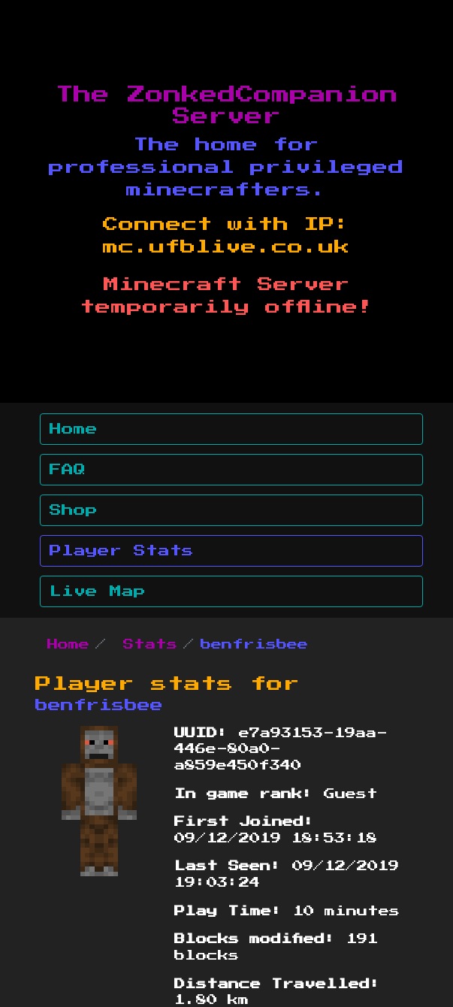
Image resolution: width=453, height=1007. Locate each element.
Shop (74, 510)
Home (74, 429)
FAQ (68, 470)
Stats (150, 645)
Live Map (98, 591)
